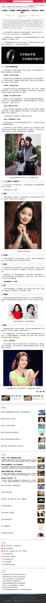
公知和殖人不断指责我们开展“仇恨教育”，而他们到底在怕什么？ (16, 412)
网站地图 (15, 596)
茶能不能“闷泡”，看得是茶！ (9, 556)
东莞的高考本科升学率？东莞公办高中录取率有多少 (13, 576)
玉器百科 (42, 5)
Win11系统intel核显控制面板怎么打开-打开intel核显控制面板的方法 (17, 589)
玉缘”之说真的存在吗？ (8, 559)
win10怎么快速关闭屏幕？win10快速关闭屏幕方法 (13, 578)
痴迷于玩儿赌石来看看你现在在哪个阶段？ (11, 439)
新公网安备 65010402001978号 (22, 600)
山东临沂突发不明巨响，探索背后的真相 (11, 581)
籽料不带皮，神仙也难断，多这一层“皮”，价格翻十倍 (15, 551)
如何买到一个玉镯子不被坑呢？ (8, 425)
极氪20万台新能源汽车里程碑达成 (10, 587)
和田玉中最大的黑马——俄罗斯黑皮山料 (12, 545)
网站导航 (26, 596)
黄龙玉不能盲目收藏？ (8, 548)
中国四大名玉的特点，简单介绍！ (9, 418)
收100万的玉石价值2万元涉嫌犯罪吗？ (10, 432)
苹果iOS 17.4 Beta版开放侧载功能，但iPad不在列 (13, 585)
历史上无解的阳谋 (7, 561)
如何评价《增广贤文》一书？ (9, 478)
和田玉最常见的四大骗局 (9, 564)
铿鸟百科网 (4, 1)
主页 (34, 5)
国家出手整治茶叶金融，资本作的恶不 (11, 471)
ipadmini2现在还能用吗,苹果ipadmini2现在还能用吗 (13, 583)
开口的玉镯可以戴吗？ (8, 553)
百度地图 (31, 596)
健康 (2, 260)
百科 (38, 5)
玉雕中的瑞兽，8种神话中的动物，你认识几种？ (12, 446)
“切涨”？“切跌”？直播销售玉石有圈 (11, 458)
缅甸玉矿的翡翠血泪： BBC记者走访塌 (11, 464)
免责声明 (20, 596)
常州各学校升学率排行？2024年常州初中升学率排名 (14, 574)
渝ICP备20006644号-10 (9, 600)
